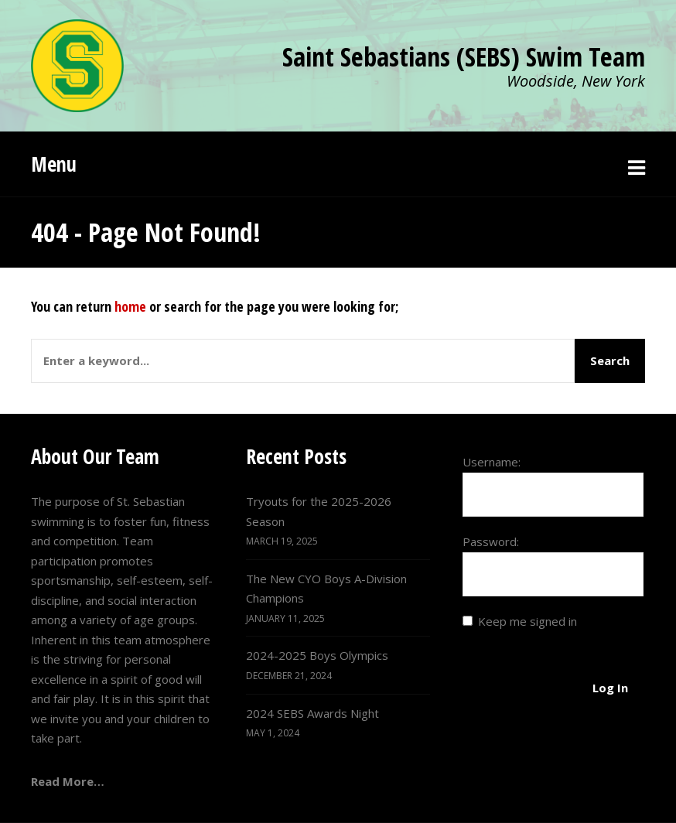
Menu (54, 164)
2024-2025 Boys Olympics (317, 655)
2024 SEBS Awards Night (312, 713)
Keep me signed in (527, 621)
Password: (491, 541)
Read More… (67, 781)
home (130, 306)
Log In (610, 687)
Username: (492, 462)
